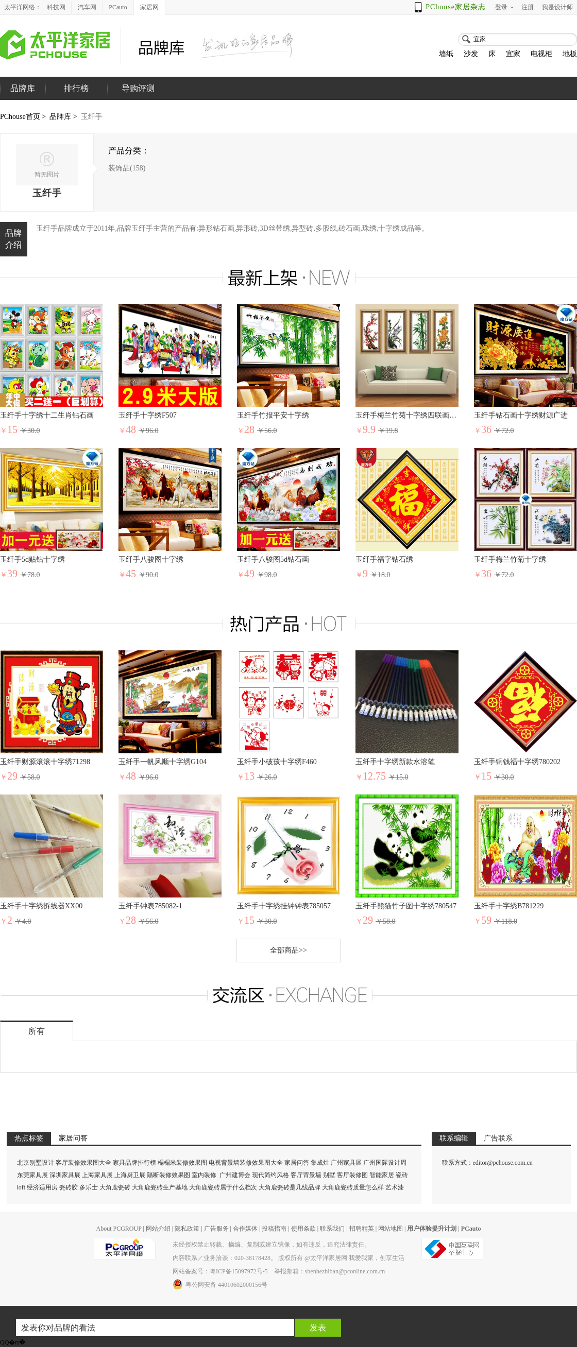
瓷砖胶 (68, 1187)
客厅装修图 (352, 1175)
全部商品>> (288, 950)
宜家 (513, 54)
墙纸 (446, 54)
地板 (570, 54)
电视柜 (541, 54)
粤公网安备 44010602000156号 (220, 1284)
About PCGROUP (118, 1228)
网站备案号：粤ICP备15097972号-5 (220, 1271)
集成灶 (320, 1162)
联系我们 (332, 1228)
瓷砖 (402, 1175)
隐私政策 (187, 1228)
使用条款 (303, 1228)
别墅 (329, 1175)
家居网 (149, 7)
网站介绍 (158, 1228)
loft (21, 1187)
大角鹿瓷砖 (114, 1187)
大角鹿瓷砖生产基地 (160, 1187)
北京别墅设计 (35, 1162)
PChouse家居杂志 (456, 7)
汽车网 (87, 7)
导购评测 (138, 88)
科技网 (56, 7)
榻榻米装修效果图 (182, 1162)
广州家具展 (346, 1162)
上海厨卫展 (129, 1175)
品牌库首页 (22, 100)
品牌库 (60, 116)
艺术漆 (394, 1187)
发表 (318, 1327)
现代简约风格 (270, 1175)
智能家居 (381, 1175)
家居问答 (296, 1162)
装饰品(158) (126, 168)
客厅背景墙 (306, 1175)
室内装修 (204, 1175)
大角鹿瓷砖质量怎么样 (353, 1187)
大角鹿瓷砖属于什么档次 (223, 1187)
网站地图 (390, 1228)
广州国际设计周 (384, 1162)
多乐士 (88, 1187)
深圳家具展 (64, 1175)
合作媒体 (245, 1228)
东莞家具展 (32, 1175)
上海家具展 (97, 1175)
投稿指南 (274, 1228)
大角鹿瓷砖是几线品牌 (289, 1187)
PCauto (118, 7)
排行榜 (76, 88)
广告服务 (216, 1228)
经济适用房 (42, 1187)
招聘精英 (361, 1228)
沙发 (471, 54)
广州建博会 (235, 1175)
